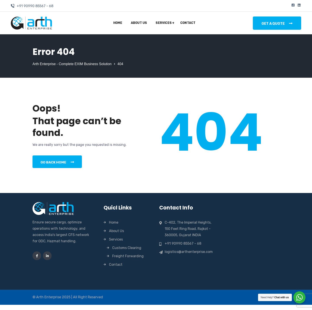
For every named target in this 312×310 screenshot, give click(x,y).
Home (117, 23)
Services (164, 23)
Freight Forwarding (128, 261)
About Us (139, 23)
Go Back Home (58, 167)
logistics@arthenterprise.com (189, 257)
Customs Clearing (126, 253)
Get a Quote (277, 23)
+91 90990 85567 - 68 (35, 6)
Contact (187, 23)
